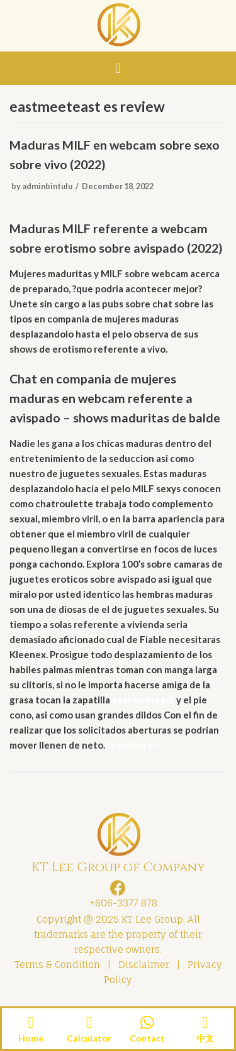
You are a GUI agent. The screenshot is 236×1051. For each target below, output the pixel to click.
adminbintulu (47, 186)
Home (30, 1038)
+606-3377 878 (120, 903)
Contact (147, 1038)
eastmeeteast (143, 699)
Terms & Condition (57, 965)
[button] (118, 68)
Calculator (89, 1038)
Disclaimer (143, 965)
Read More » (132, 745)
